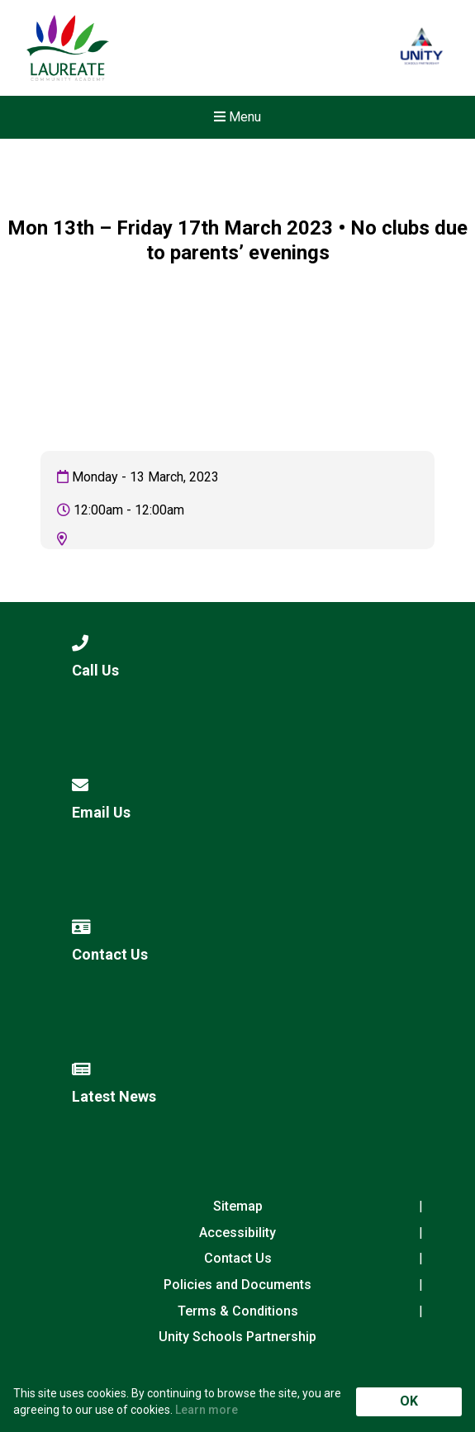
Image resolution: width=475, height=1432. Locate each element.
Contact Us (238, 1258)
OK (409, 1401)
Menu (237, 117)
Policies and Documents (237, 1284)
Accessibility (237, 1232)
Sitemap (238, 1206)
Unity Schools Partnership (237, 1336)
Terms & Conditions (238, 1311)
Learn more (206, 1409)
